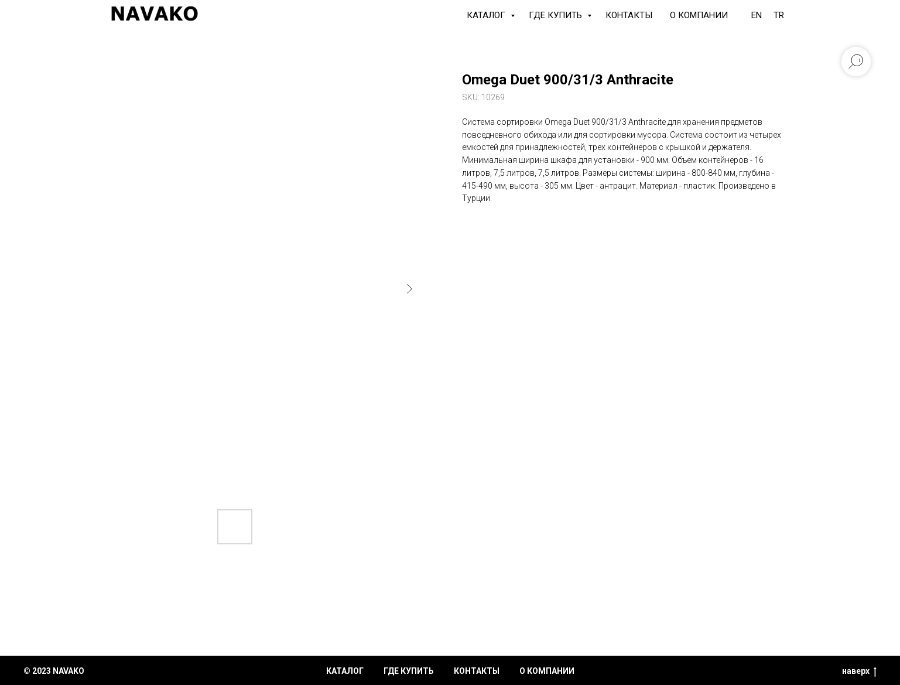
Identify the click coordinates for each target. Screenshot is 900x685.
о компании (546, 671)
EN (756, 15)
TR (779, 15)
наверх (859, 671)
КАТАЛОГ (487, 15)
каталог (345, 671)
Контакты (628, 15)
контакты (476, 671)
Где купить (556, 15)
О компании (699, 15)
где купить (409, 671)
